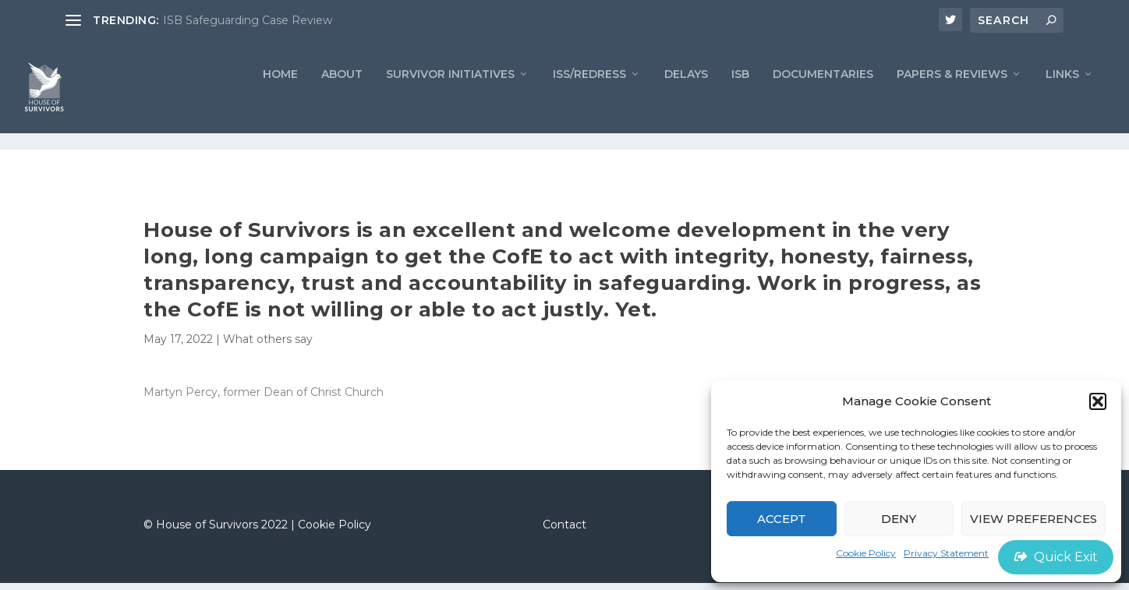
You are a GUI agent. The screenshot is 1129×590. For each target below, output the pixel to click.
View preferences (1033, 518)
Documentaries (823, 97)
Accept (781, 518)
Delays (686, 97)
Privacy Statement (946, 553)
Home (280, 97)
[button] (1098, 401)
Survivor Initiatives (450, 97)
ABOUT (342, 97)
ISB (740, 97)
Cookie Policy (866, 553)
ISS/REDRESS (589, 97)
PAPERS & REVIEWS (952, 97)
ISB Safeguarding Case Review (247, 20)
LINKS (1062, 97)
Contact (564, 531)
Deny (898, 518)
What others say (268, 346)
